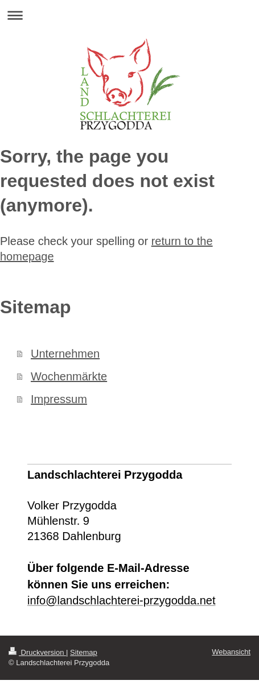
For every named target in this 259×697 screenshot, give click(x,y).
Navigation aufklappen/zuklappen (129, 15)
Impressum (59, 399)
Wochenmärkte (69, 376)
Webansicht (231, 652)
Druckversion (37, 652)
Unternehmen (65, 353)
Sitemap (83, 652)
